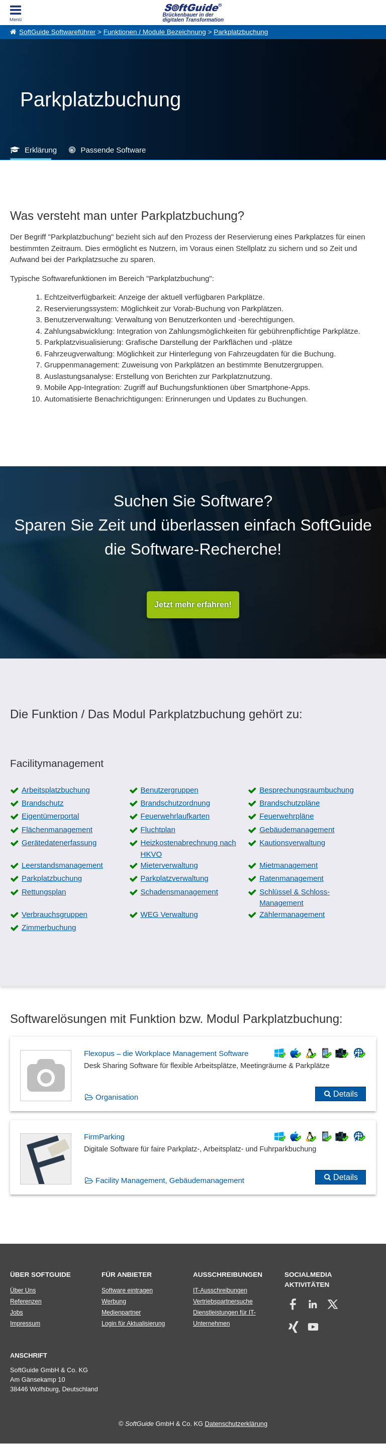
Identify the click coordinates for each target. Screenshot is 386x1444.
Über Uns (23, 1290)
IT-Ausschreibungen (220, 1290)
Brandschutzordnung (175, 803)
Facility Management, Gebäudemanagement (169, 1180)
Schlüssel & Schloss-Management (294, 897)
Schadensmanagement (179, 891)
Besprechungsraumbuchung (306, 789)
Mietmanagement (288, 865)
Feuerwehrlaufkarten (175, 816)
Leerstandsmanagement (62, 865)
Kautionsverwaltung (292, 842)
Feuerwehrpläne (286, 816)
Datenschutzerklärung (236, 1424)
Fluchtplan (158, 829)
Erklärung (41, 150)
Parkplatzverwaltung (175, 878)
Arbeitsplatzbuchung (56, 789)
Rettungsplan (44, 891)
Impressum (25, 1324)
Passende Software (113, 150)
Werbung (114, 1301)
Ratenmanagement (291, 878)
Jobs (16, 1313)
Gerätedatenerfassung (59, 842)
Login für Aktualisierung (133, 1324)
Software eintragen (127, 1290)
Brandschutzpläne (289, 803)
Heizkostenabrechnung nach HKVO (188, 848)
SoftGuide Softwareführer (57, 32)
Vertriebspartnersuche (223, 1301)
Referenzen (26, 1301)
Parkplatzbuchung (241, 32)
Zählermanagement (292, 914)
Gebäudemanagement (296, 829)
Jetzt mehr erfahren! (193, 604)
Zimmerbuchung (49, 927)
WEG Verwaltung (169, 914)
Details (345, 1094)
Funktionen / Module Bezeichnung (155, 32)
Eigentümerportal (50, 816)
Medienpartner (121, 1313)
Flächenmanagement (57, 829)
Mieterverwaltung (169, 865)
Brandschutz (42, 803)
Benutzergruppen (170, 789)
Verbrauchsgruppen (54, 914)
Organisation (116, 1097)
